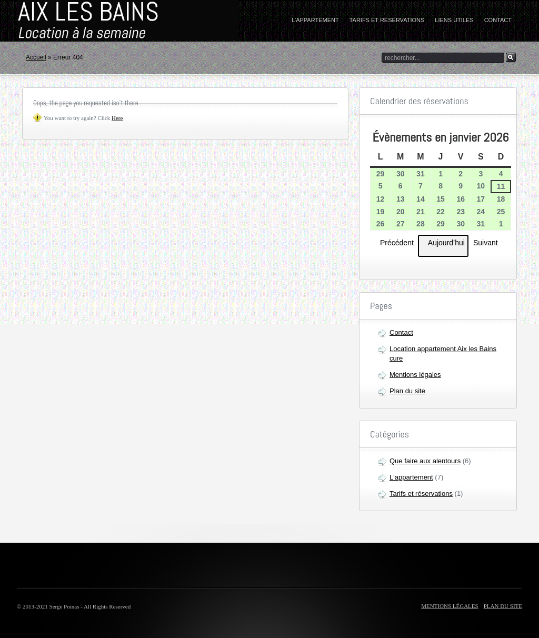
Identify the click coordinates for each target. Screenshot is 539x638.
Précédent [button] (394, 242)
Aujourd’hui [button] (443, 245)
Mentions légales (415, 374)
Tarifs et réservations (387, 20)
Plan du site (407, 391)
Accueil (36, 57)
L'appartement (411, 477)
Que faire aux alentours (425, 461)
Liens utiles (454, 20)
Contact (498, 20)
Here (117, 118)
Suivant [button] (488, 242)
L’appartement (315, 20)
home (82, 21)
